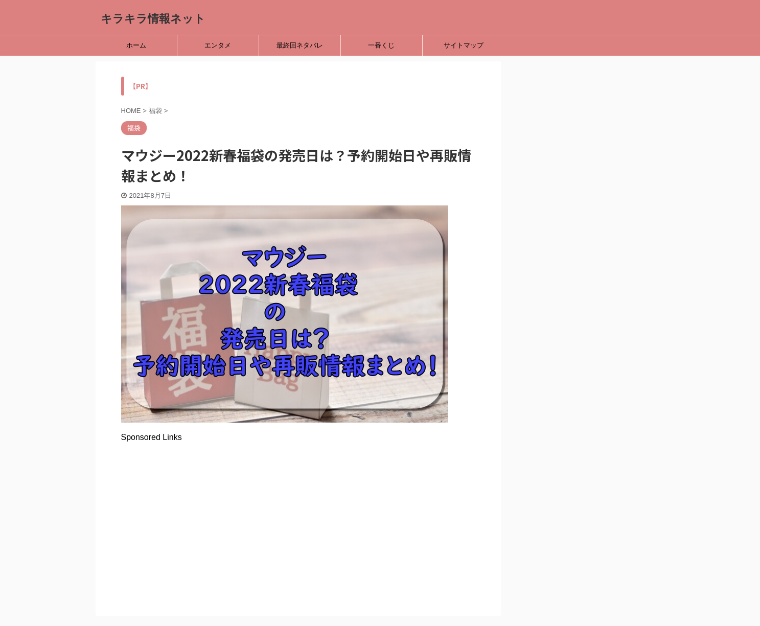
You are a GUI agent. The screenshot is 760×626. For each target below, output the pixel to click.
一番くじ (381, 45)
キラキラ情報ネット (153, 18)
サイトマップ (463, 45)
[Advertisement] (298, 513)
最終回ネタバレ (300, 45)
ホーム (136, 45)
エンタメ (217, 45)
